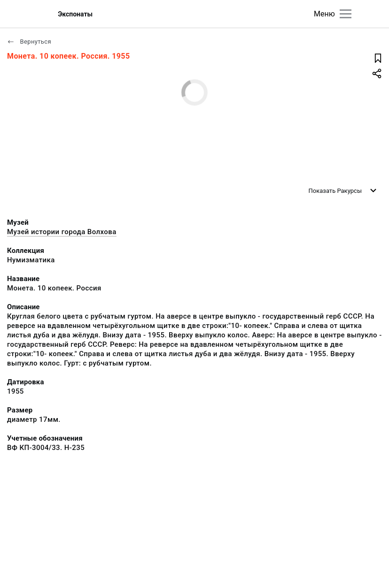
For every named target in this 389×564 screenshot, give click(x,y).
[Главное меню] (345, 14)
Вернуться (29, 41)
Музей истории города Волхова (62, 232)
